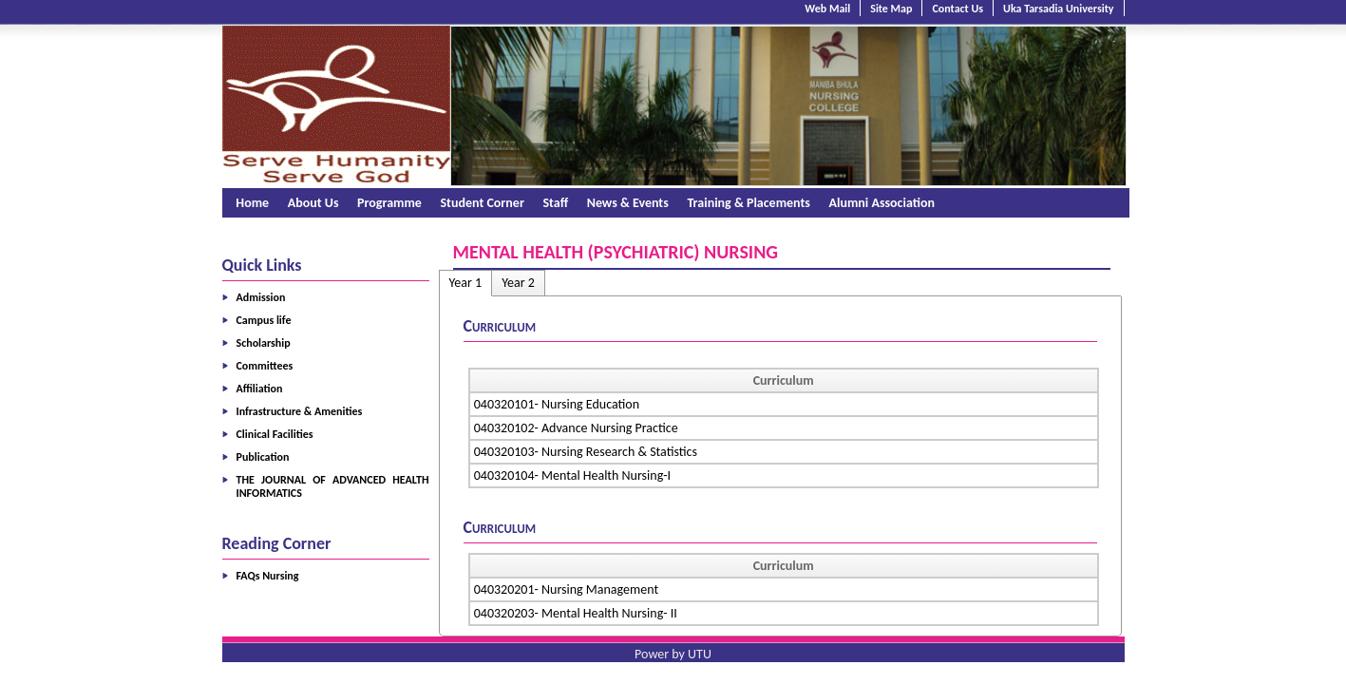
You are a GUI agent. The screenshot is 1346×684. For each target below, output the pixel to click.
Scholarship (264, 343)
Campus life (264, 320)
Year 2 (518, 283)
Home (252, 203)
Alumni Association (882, 203)
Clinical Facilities (275, 434)
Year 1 (466, 283)
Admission (261, 297)
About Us (313, 203)
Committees (265, 365)
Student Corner (481, 203)
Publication (263, 457)
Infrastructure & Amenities (300, 411)
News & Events (628, 203)
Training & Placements (748, 203)
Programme (389, 203)
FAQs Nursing (268, 575)
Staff (555, 203)
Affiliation (260, 388)
